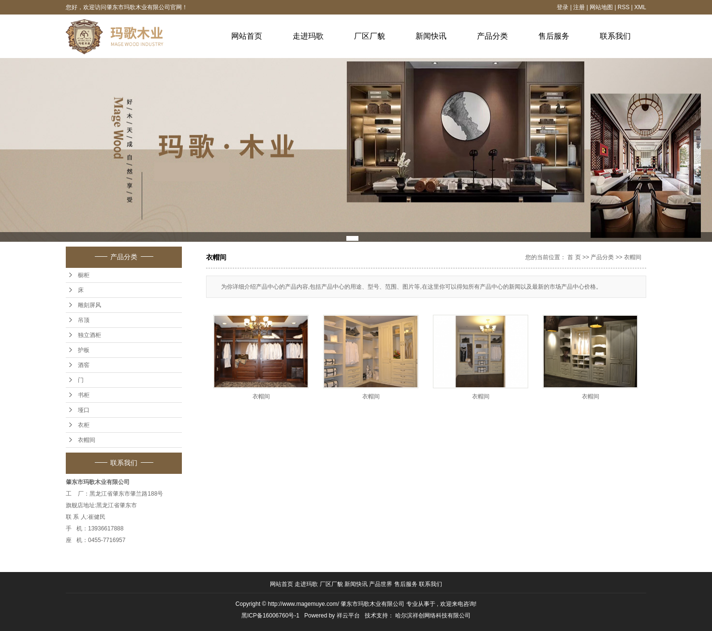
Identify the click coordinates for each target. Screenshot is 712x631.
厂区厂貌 (369, 36)
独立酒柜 (89, 335)
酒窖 (83, 365)
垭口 (83, 410)
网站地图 (602, 7)
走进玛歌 (308, 36)
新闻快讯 (430, 36)
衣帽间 (86, 440)
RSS (624, 7)
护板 (83, 350)
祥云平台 (348, 615)
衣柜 (83, 425)
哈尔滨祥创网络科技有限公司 (433, 615)
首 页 (573, 257)
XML (640, 7)
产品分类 (492, 36)
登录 (562, 7)
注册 (579, 7)
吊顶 (83, 320)
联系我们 (615, 36)
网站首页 (246, 36)
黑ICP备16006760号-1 (270, 615)
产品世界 (381, 584)
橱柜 (83, 275)
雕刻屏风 (89, 305)
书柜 (83, 395)
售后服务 (553, 36)
